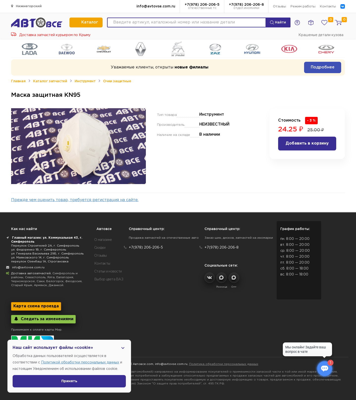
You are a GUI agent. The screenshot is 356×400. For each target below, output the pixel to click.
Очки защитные (117, 81)
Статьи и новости (108, 271)
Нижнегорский (26, 6)
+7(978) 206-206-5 (202, 6)
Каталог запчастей (50, 81)
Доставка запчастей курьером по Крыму (50, 35)
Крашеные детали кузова (320, 35)
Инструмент (85, 81)
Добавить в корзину (307, 143)
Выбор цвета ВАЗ (108, 279)
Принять (69, 381)
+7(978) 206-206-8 (246, 6)
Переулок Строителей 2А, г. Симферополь (45, 245)
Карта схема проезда (36, 306)
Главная (18, 81)
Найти (278, 22)
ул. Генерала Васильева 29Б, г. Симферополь (47, 253)
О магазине (103, 239)
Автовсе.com (143, 364)
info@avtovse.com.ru (155, 6)
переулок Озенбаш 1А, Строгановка (39, 261)
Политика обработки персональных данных (223, 364)
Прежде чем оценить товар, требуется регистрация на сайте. (74, 200)
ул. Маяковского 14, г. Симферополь (40, 257)
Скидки (100, 247)
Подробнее (322, 67)
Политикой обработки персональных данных (80, 362)
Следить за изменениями (43, 319)
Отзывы (279, 6)
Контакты (328, 6)
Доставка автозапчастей (31, 273)
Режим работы (302, 6)
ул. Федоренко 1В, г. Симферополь (38, 249)
